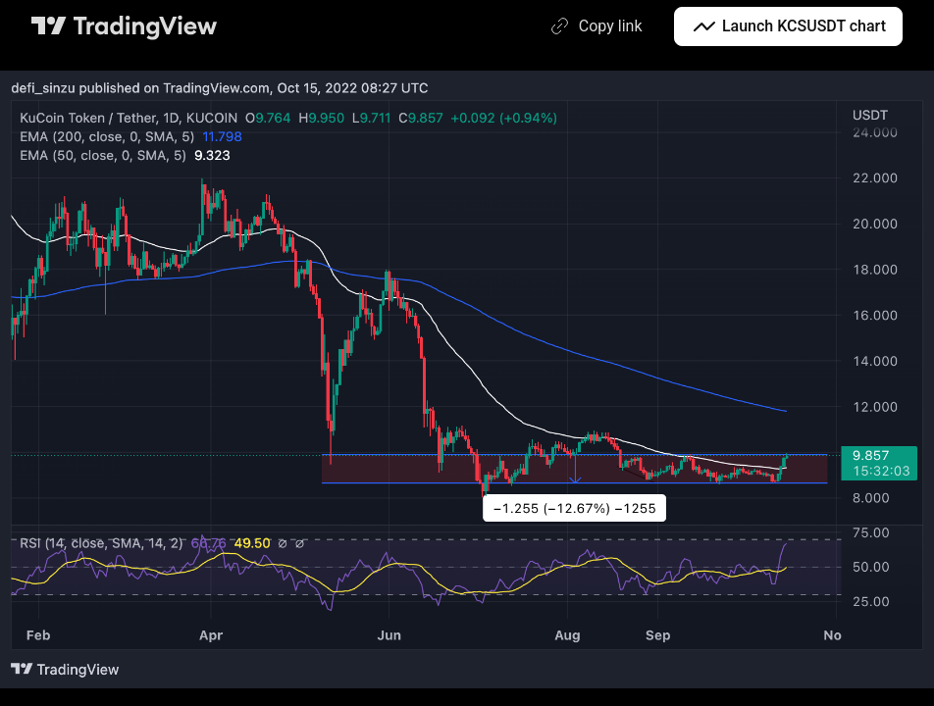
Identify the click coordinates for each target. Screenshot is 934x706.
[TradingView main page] (124, 26)
